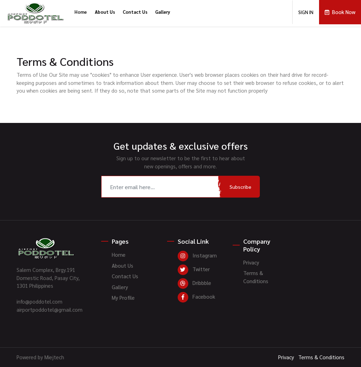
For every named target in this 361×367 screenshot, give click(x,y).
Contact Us (135, 12)
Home (80, 12)
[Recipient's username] (161, 187)
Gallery (162, 12)
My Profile (123, 297)
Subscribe (240, 187)
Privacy (251, 262)
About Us (105, 12)
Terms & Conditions (255, 276)
